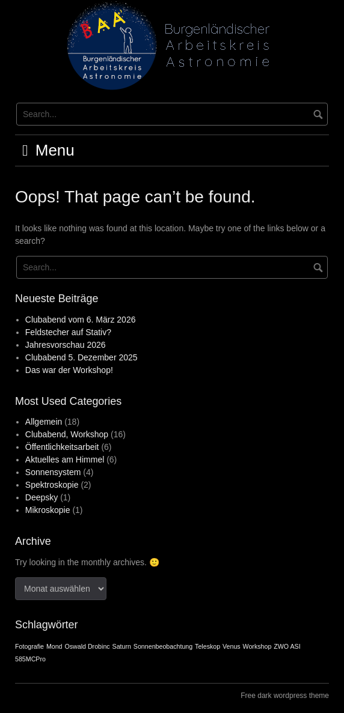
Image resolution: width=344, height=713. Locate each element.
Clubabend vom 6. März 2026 (80, 319)
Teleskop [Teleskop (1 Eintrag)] (207, 646)
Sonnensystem (53, 472)
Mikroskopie (47, 510)
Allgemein (43, 421)
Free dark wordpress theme (285, 695)
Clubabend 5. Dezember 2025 (81, 357)
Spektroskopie (52, 485)
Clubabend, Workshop (66, 434)
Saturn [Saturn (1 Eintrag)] (121, 646)
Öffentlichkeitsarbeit (62, 447)
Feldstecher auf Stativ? (68, 332)
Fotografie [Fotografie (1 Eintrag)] (29, 646)
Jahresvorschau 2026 (65, 345)
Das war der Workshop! (69, 370)
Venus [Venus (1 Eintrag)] (232, 646)
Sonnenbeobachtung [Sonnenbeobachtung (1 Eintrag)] (163, 646)
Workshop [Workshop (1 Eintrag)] (257, 646)
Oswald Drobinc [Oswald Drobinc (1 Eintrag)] (86, 646)
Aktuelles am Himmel (64, 459)
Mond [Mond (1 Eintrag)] (54, 646)
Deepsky (41, 497)
